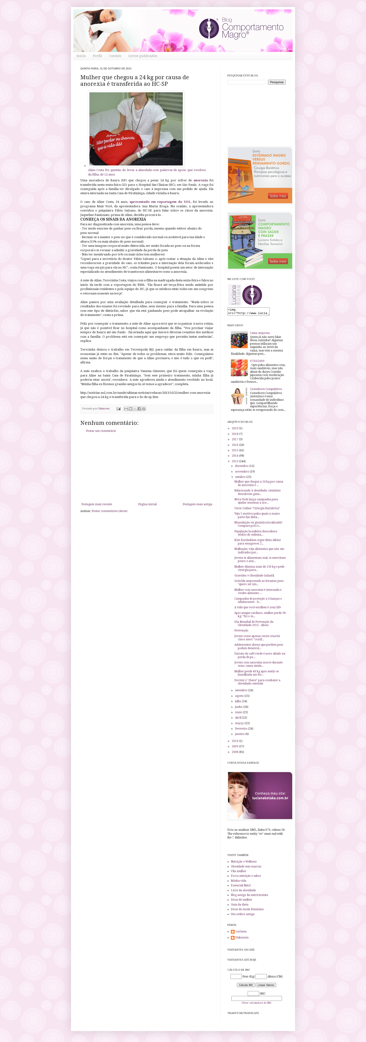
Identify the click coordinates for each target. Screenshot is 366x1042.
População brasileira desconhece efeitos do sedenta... (255, 534)
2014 (235, 457)
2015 (235, 451)
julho (238, 702)
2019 (235, 429)
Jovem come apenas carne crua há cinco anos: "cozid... (257, 639)
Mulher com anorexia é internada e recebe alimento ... (258, 593)
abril (238, 719)
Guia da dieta (239, 906)
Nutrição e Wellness (244, 863)
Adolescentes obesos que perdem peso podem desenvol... (258, 648)
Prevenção (241, 632)
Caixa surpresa (260, 334)
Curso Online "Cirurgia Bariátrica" (257, 509)
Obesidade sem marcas (246, 868)
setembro (241, 691)
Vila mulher (238, 872)
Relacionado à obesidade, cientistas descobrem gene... (257, 493)
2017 (235, 440)
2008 (235, 753)
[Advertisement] (147, 467)
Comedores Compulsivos (266, 390)
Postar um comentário (101, 431)
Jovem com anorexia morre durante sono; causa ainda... (258, 665)
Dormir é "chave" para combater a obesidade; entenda (257, 683)
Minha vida (238, 882)
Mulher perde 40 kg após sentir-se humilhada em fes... (256, 674)
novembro (242, 473)
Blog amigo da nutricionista (249, 896)
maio (239, 713)
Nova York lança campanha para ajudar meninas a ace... (256, 502)
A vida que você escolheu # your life (257, 608)
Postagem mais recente (96, 504)
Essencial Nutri (241, 886)
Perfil (97, 56)
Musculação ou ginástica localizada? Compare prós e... (258, 525)
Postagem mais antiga (197, 504)
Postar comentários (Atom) (109, 511)
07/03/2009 (257, 362)
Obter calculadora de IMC (256, 1004)
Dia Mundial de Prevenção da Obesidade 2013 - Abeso (253, 625)
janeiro (240, 735)
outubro (240, 478)
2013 (235, 462)
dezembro (242, 467)
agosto (239, 697)
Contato (115, 56)
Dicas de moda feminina (247, 910)
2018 (235, 435)
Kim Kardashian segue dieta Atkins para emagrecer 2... (257, 543)
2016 (235, 446)
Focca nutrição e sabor (246, 877)
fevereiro (241, 730)
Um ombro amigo (243, 915)
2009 (235, 747)
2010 (235, 742)
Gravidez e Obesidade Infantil (254, 577)
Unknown (242, 939)
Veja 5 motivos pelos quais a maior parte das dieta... (257, 516)
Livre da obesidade (243, 891)
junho (239, 708)
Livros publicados (142, 56)
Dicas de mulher (241, 901)
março (240, 724)
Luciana (241, 933)
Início (81, 56)
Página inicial (147, 504)
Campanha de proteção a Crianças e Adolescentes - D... (258, 601)
